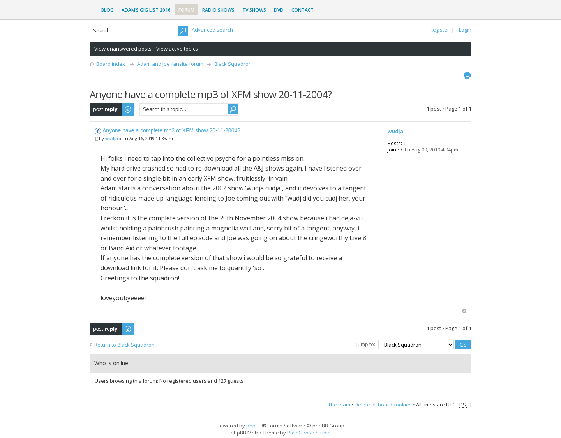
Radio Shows (218, 10)
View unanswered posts (123, 48)
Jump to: (365, 344)
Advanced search (212, 29)
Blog (107, 10)
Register (439, 29)
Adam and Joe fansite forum (170, 63)
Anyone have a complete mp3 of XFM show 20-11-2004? (171, 130)
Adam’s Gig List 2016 (146, 10)
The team (339, 404)
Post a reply (112, 109)
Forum (186, 10)
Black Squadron (233, 63)
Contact (302, 10)
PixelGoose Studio (309, 432)
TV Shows (254, 10)
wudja (111, 138)
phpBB (254, 425)
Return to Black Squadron (124, 344)
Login (465, 29)
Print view (467, 75)
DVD (279, 10)
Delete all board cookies (383, 404)
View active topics (177, 48)
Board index (110, 63)
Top (464, 311)
